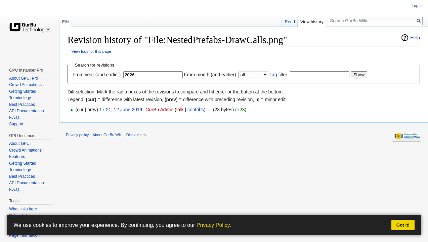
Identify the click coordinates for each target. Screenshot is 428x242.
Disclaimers (136, 135)
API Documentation (26, 111)
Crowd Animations (25, 84)
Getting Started (22, 91)
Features (17, 156)
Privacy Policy (213, 225)
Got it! (403, 225)
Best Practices (22, 104)
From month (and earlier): (211, 74)
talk (180, 109)
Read (290, 21)
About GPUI (20, 143)
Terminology (20, 97)
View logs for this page (91, 51)
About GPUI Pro (23, 78)
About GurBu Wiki (108, 135)
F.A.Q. (14, 117)
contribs (195, 109)
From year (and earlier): (97, 74)
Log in (417, 5)
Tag (273, 74)
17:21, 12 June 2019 (120, 109)
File (65, 21)
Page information (24, 235)
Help (415, 37)
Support (16, 124)
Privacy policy (77, 135)
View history (312, 21)
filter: (279, 74)
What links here (23, 209)
